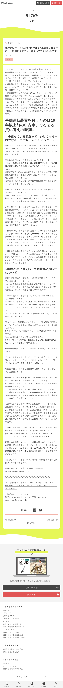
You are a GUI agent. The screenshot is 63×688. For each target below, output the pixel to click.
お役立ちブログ (9, 616)
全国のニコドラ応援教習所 (13, 635)
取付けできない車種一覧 (12, 624)
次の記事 (51, 520)
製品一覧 (6, 610)
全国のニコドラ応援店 (11, 632)
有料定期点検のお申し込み (13, 649)
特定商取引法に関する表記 (13, 669)
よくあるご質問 (9, 629)
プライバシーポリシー (11, 666)
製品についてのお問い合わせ (17, 497)
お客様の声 (7, 613)
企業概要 (6, 663)
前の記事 (12, 520)
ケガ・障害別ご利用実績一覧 (14, 627)
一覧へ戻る (30, 523)
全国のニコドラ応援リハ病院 (14, 637)
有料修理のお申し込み (11, 652)
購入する (6, 621)
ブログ (9, 59)
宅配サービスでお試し (11, 618)
